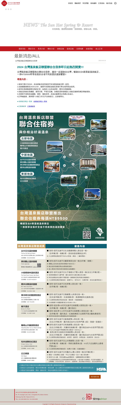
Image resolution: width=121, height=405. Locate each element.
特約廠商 (93, 3)
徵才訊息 (109, 3)
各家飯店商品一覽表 (40, 101)
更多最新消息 (95, 377)
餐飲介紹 (51, 49)
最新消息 (22, 49)
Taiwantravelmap (71, 404)
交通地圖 (79, 49)
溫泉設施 (70, 49)
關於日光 (31, 49)
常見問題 (86, 3)
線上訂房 (99, 49)
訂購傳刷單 (31, 106)
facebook (115, 3)
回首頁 (70, 3)
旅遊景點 (89, 49)
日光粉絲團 (83, 398)
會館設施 (60, 49)
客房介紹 (41, 49)
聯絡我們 (78, 3)
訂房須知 (101, 3)
